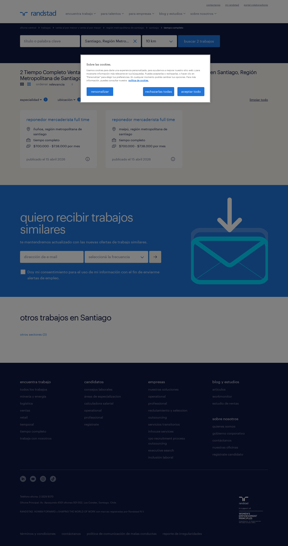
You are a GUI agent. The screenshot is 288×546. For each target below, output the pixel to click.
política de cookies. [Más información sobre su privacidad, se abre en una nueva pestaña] (138, 80)
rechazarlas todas (158, 91)
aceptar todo (191, 91)
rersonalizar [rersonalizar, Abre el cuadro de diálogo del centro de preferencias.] (100, 91)
